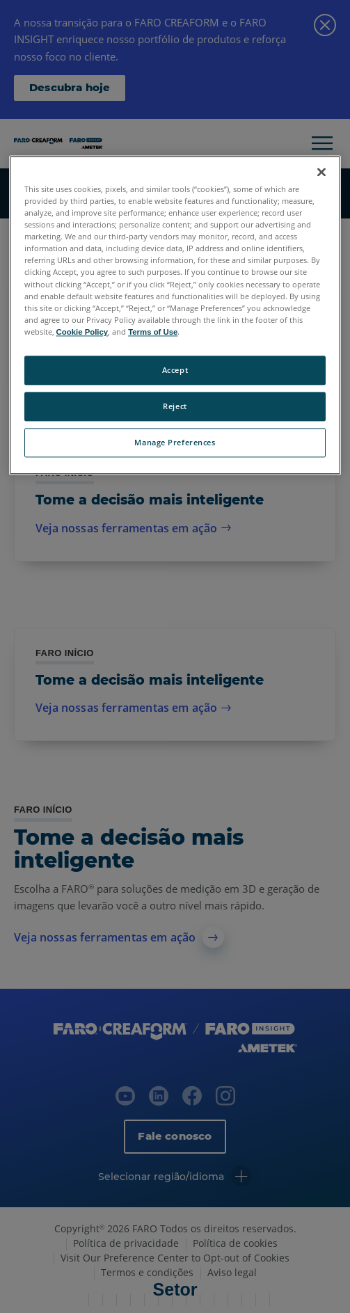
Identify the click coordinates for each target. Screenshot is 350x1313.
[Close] (321, 172)
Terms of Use (152, 332)
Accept (175, 370)
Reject (174, 406)
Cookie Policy (82, 332)
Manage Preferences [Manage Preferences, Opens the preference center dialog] (174, 442)
